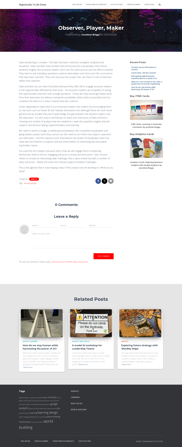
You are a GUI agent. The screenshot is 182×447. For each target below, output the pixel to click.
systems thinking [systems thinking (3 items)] (52, 416)
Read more (27, 367)
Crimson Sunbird (133, 4)
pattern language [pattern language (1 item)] (24, 417)
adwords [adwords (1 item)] (21, 398)
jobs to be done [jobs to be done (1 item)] (51, 408)
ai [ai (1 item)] (28, 398)
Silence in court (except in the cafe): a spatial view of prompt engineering (146, 82)
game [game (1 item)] (48, 404)
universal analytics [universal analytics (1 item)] (37, 422)
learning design (30, 183)
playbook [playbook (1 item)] (32, 417)
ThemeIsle (159, 441)
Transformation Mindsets (96, 4)
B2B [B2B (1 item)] (40, 398)
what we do (84, 341)
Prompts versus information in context (143, 68)
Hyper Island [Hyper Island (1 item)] (43, 408)
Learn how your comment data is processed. (69, 262)
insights (34, 179)
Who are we (77, 4)
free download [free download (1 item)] (42, 404)
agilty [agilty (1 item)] (26, 398)
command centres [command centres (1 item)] (44, 401)
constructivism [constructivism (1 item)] (54, 401)
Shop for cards (116, 4)
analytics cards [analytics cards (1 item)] (34, 398)
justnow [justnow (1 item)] (21, 413)
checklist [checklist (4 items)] (52, 397)
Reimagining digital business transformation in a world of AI (144, 77)
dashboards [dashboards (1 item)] (22, 404)
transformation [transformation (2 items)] (25, 422)
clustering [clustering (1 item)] (35, 401)
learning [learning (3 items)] (33, 412)
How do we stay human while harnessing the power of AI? (143, 88)
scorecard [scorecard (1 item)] (42, 417)
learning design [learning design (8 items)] (48, 412)
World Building (78, 409)
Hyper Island (149, 4)
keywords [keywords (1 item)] (27, 413)
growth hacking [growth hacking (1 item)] (34, 408)
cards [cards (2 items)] (44, 397)
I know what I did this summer (143, 73)
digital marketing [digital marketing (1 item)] (31, 404)
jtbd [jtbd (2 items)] (58, 408)
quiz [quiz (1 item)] (37, 417)
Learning (34, 341)
